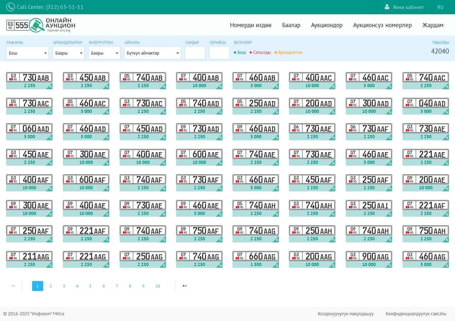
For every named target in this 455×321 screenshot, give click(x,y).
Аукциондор (326, 25)
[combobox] (27, 53)
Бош (13, 53)
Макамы (15, 42)
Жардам (433, 25)
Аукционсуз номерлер (382, 25)
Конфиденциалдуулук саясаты (416, 314)
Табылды (440, 42)
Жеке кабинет (404, 7)
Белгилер (243, 42)
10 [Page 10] (157, 286)
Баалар (291, 25)
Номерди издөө (250, 25)
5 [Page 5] (90, 286)
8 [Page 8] (130, 286)
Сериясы (218, 42)
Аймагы (132, 42)
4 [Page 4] (77, 286)
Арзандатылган (67, 42)
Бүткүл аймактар (143, 53)
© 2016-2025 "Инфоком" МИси (33, 314)
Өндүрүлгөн (101, 42)
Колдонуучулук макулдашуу (346, 314)
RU (441, 7)
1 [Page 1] (37, 286)
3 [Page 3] (64, 286)
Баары (61, 53)
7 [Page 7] (117, 286)
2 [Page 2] (51, 286)
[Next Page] (185, 286)
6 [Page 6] (103, 286)
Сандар (192, 42)
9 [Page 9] (143, 286)
